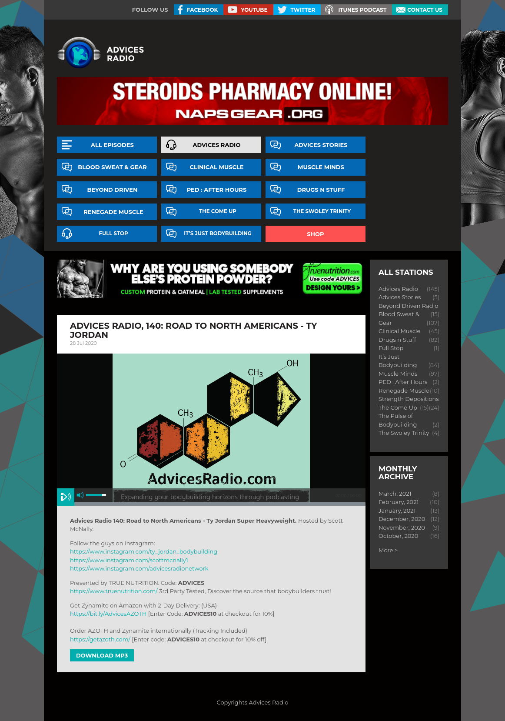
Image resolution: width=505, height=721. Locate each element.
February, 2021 (399, 501)
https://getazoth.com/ (100, 639)
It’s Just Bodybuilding (218, 233)
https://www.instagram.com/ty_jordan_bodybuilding (143, 551)
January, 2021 (397, 510)
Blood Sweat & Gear (112, 167)
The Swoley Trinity (322, 211)
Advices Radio (217, 144)
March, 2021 (395, 493)
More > (388, 550)
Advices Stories (320, 144)
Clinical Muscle (216, 167)
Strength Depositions (409, 398)
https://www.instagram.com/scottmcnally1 (129, 560)
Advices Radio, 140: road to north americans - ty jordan (193, 330)
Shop (315, 233)
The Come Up (217, 211)
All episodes (112, 144)
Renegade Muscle (113, 211)
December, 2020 (402, 518)
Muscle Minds (321, 167)
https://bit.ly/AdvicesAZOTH (108, 613)
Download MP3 (102, 655)
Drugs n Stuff (321, 189)
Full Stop (113, 233)
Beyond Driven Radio (408, 305)
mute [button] (80, 495)
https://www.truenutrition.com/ (114, 590)
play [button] (65, 497)
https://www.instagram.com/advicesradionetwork (139, 568)
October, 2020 (398, 535)
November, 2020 (402, 527)
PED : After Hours (217, 189)
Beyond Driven (112, 189)
